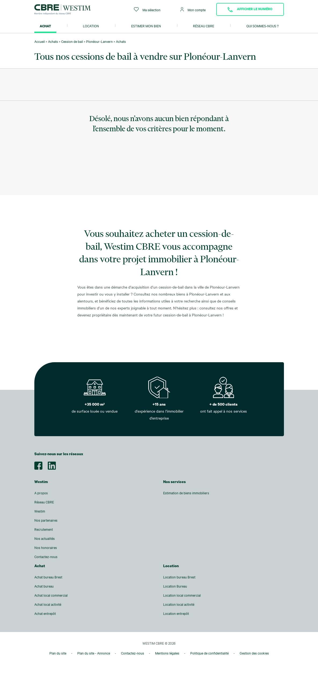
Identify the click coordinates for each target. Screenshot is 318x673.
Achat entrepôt (45, 613)
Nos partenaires (45, 520)
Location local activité (178, 604)
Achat (45, 26)
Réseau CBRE (203, 26)
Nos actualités (44, 538)
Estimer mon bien (146, 26)
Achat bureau (44, 586)
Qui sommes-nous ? (262, 26)
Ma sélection (147, 9)
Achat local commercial (51, 595)
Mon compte (193, 9)
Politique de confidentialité (209, 653)
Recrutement (43, 529)
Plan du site (57, 653)
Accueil (39, 41)
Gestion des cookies (254, 653)
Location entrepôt (176, 613)
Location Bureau (175, 586)
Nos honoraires (45, 547)
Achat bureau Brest (48, 577)
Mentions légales (167, 653)
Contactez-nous (45, 557)
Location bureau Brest (179, 577)
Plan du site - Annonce (93, 653)
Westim (39, 511)
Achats (53, 41)
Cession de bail (72, 41)
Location (91, 26)
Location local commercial (182, 595)
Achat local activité (47, 604)
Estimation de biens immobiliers (186, 493)
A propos (41, 493)
